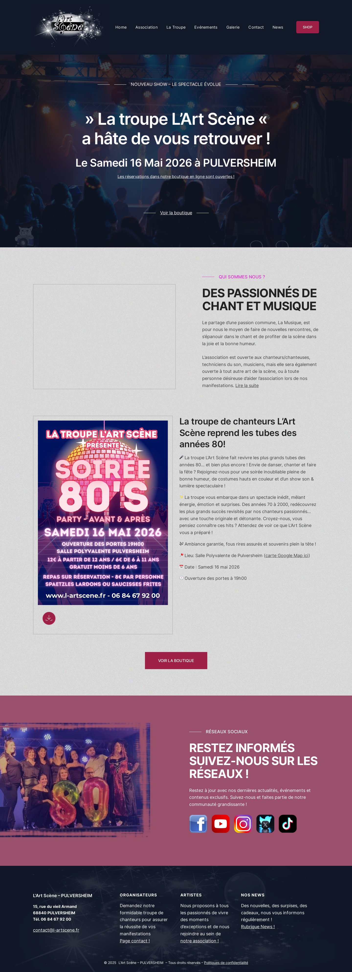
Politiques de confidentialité (226, 963)
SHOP (307, 27)
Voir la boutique (176, 212)
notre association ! (199, 940)
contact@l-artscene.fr (56, 930)
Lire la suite (247, 385)
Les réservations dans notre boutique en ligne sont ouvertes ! (176, 180)
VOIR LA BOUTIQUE (176, 660)
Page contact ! (135, 940)
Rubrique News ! (258, 926)
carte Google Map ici (286, 555)
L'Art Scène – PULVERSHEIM (62, 895)
